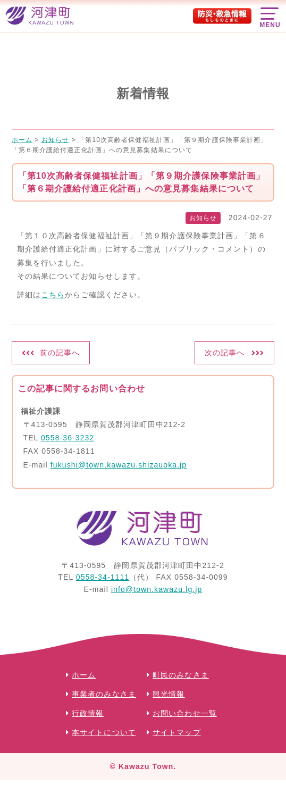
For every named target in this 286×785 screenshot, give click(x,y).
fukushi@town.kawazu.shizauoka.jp (119, 465)
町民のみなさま (181, 675)
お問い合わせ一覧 (185, 713)
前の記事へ (60, 352)
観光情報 (168, 694)
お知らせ (203, 218)
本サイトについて (104, 732)
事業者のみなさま (104, 694)
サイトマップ (177, 732)
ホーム (84, 675)
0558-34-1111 (102, 577)
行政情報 (88, 713)
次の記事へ (225, 352)
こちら (53, 294)
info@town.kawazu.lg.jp (157, 589)
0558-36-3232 (67, 437)
